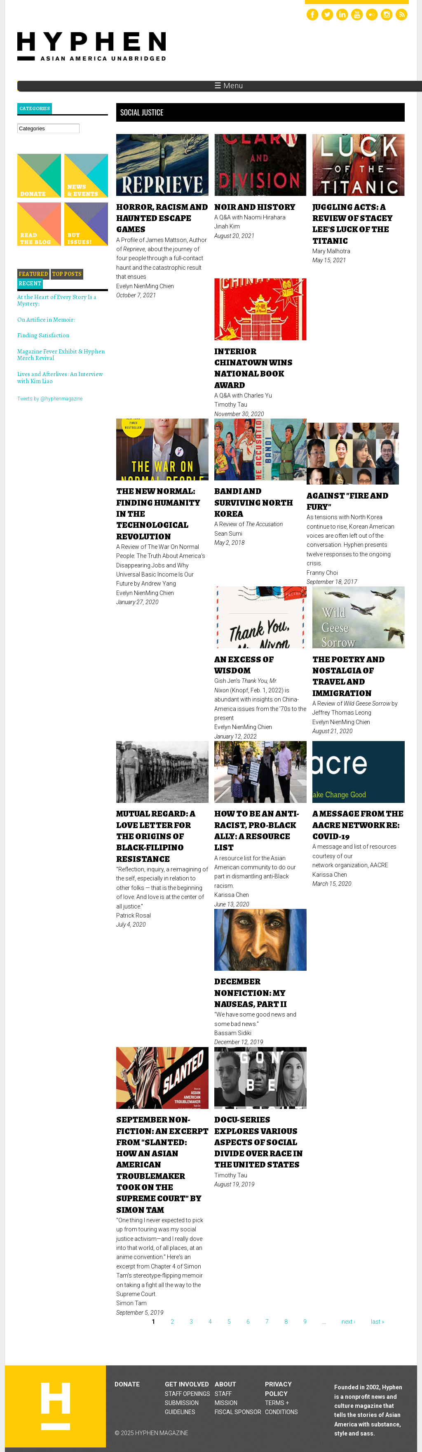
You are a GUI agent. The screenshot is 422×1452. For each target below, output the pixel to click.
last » (377, 1321)
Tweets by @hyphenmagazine (49, 399)
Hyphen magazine (55, 1406)
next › (348, 1321)
